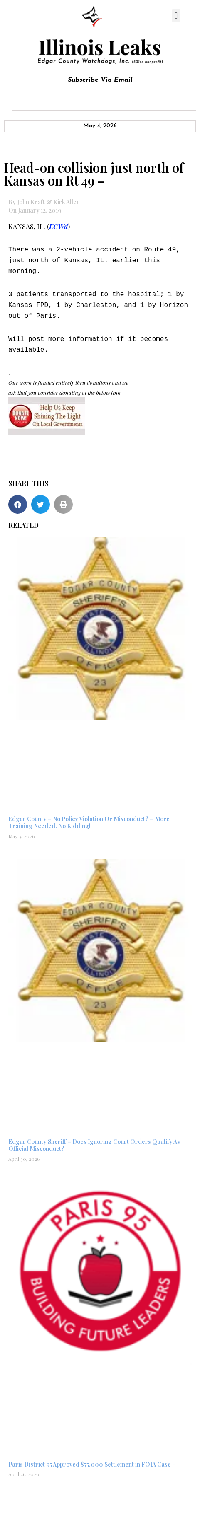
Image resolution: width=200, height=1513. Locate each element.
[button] (176, 15)
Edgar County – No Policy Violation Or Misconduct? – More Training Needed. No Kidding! (89, 822)
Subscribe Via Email (100, 80)
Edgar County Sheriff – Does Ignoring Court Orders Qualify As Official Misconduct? (94, 1145)
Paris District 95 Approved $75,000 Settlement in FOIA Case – (92, 1464)
